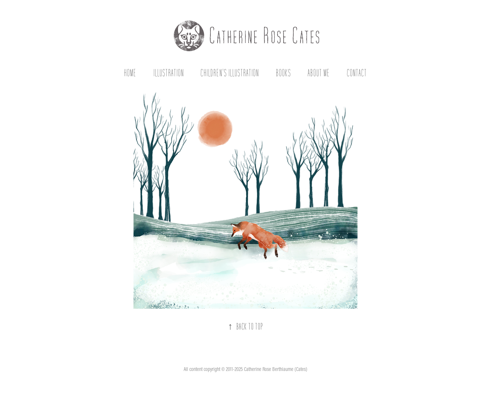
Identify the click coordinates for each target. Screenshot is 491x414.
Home (130, 72)
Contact (357, 72)
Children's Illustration (230, 72)
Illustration (168, 72)
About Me (319, 72)
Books (283, 72)
